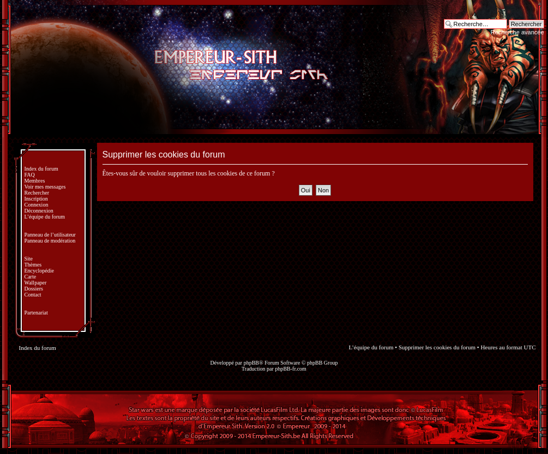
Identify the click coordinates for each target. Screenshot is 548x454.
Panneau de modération (50, 241)
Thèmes (33, 265)
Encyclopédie (39, 271)
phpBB (251, 363)
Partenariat (36, 313)
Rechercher (37, 193)
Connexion (37, 205)
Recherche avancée (517, 32)
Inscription (36, 199)
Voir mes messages (45, 187)
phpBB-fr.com (290, 369)
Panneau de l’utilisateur (50, 235)
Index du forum (41, 169)
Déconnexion (39, 211)
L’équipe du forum (45, 217)
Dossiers (34, 289)
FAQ (30, 175)
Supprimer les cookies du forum (437, 347)
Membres (35, 181)
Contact (33, 295)
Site (29, 259)
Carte (31, 277)
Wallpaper (36, 283)
